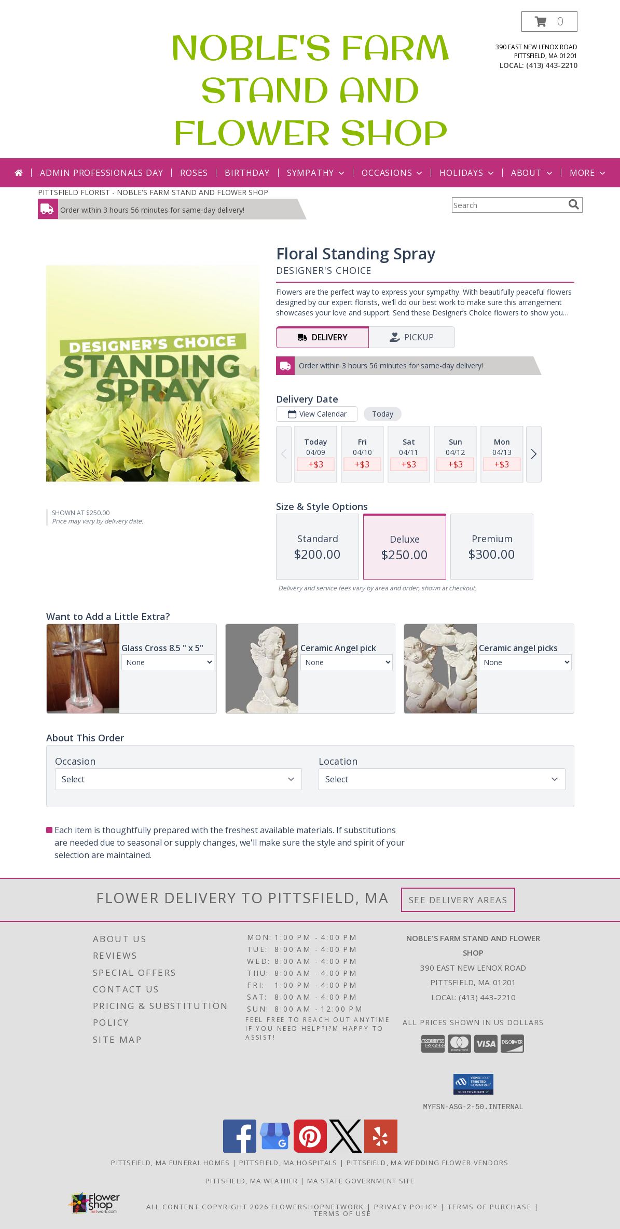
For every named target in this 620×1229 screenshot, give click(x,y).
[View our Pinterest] (310, 1149)
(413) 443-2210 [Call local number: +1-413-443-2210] (551, 65)
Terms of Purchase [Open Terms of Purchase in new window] (490, 1206)
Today (382, 414)
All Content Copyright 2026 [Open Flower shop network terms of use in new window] (207, 1206)
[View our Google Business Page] (275, 1149)
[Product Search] (507, 205)
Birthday (247, 172)
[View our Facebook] (239, 1149)
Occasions (393, 172)
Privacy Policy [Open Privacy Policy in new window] (406, 1206)
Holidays (467, 172)
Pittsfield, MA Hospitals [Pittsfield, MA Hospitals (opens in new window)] (288, 1162)
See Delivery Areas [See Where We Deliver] (458, 900)
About (533, 172)
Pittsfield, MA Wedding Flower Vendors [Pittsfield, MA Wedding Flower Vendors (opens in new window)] (428, 1162)
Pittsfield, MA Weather (251, 1180)
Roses (194, 172)
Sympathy (317, 172)
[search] (574, 204)
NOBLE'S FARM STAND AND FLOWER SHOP (310, 90)
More (589, 172)
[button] (549, 21)
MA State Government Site (361, 1180)
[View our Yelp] (380, 1149)
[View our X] (345, 1149)
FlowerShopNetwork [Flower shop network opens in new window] (317, 1206)
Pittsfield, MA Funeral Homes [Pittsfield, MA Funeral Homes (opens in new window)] (170, 1162)
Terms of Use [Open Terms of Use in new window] (342, 1213)
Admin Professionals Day (101, 172)
